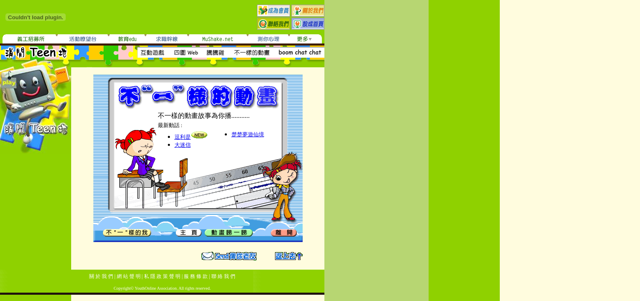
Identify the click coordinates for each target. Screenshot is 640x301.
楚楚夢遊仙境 (247, 134)
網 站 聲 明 (129, 276)
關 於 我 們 (101, 276)
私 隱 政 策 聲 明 (162, 276)
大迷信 (183, 145)
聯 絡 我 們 (223, 276)
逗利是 (183, 137)
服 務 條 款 (196, 276)
